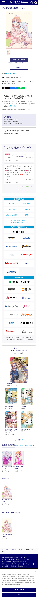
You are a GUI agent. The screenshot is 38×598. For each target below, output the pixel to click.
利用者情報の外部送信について (18, 566)
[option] (7, 494)
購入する (19, 68)
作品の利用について (20, 562)
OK (19, 595)
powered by (25, 186)
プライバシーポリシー (17, 564)
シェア (14, 87)
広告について (23, 557)
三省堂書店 (26, 209)
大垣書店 (11, 203)
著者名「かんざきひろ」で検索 (23, 445)
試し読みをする (19, 60)
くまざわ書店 (11, 209)
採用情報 (15, 557)
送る (22, 87)
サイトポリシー (28, 564)
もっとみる (18, 440)
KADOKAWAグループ (8, 562)
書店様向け (17, 559)
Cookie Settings (19, 589)
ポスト (6, 87)
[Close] (35, 571)
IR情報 (10, 557)
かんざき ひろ (10, 73)
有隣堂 (26, 215)
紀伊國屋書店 (27, 203)
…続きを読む (12, 106)
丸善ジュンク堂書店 (11, 215)
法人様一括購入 (26, 559)
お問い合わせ (5, 564)
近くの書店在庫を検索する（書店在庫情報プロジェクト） (19, 221)
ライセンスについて (7, 559)
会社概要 (4, 557)
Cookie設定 (5, 566)
